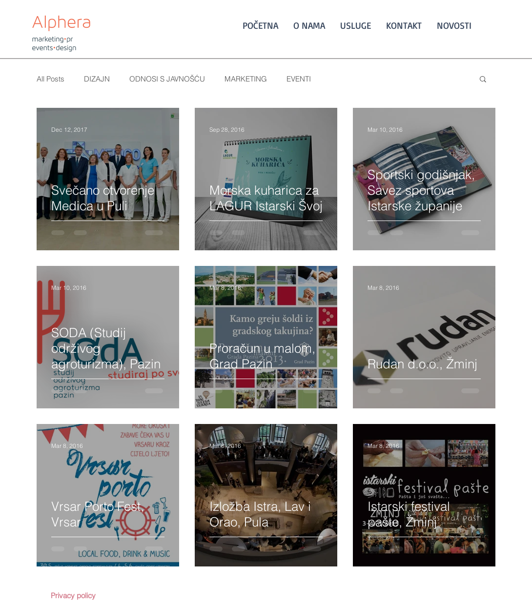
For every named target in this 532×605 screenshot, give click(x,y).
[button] (483, 80)
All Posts (50, 78)
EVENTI (298, 78)
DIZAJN (97, 78)
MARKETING (246, 78)
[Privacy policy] (73, 595)
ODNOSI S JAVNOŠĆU (167, 78)
